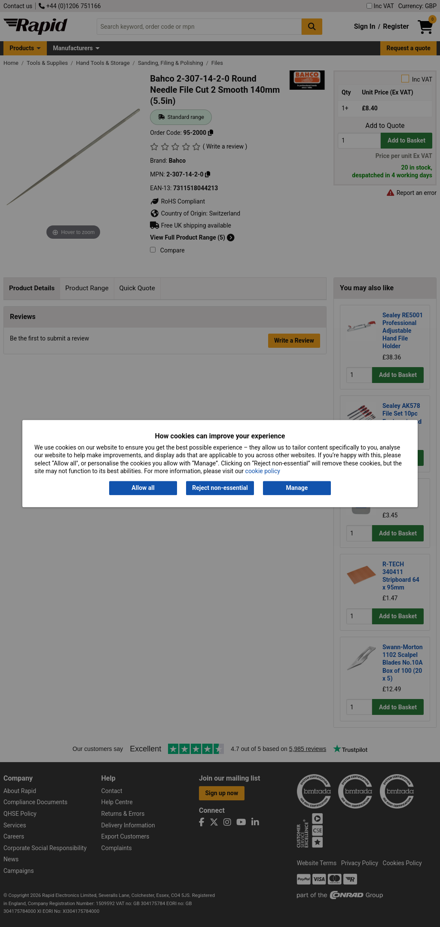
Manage (297, 488)
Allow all (142, 488)
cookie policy (262, 471)
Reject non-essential (220, 488)
